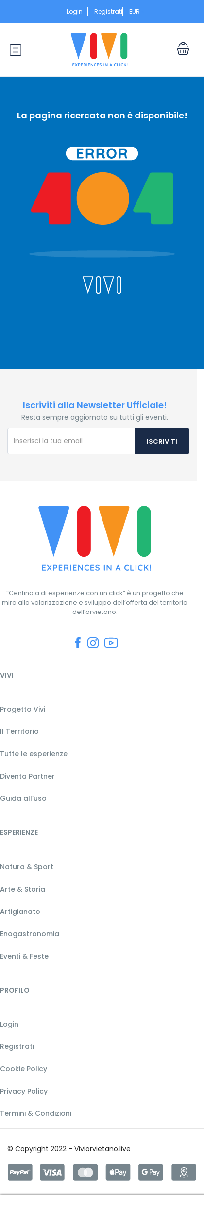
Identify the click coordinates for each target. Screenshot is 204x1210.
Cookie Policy (23, 1069)
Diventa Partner (27, 776)
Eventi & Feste (24, 956)
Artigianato (20, 911)
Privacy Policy (24, 1091)
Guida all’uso (23, 798)
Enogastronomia (29, 934)
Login (75, 11)
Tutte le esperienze (34, 754)
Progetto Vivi (22, 709)
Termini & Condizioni (35, 1113)
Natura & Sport (26, 867)
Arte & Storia (22, 889)
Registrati (108, 11)
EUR (137, 11)
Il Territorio (19, 731)
